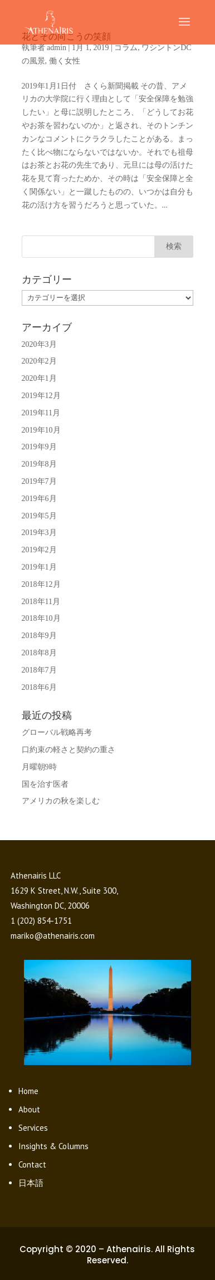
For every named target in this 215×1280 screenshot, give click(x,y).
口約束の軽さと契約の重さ (68, 750)
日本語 (30, 1183)
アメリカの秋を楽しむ (61, 801)
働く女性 (64, 61)
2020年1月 (39, 378)
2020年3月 (39, 344)
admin (56, 47)
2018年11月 (41, 601)
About (29, 1109)
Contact (32, 1164)
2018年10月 (41, 618)
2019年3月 (39, 532)
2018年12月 (41, 584)
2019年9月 (39, 447)
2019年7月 (39, 481)
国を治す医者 (45, 784)
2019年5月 (39, 516)
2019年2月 (39, 550)
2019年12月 (41, 395)
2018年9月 (39, 635)
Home (28, 1091)
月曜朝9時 (39, 767)
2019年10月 (41, 430)
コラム (126, 47)
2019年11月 (41, 413)
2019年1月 (39, 567)
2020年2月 (39, 361)
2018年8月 (39, 653)
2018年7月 (39, 670)
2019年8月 (39, 464)
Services (33, 1127)
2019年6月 (39, 498)
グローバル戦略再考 (57, 732)
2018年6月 (39, 687)
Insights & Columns (53, 1146)
